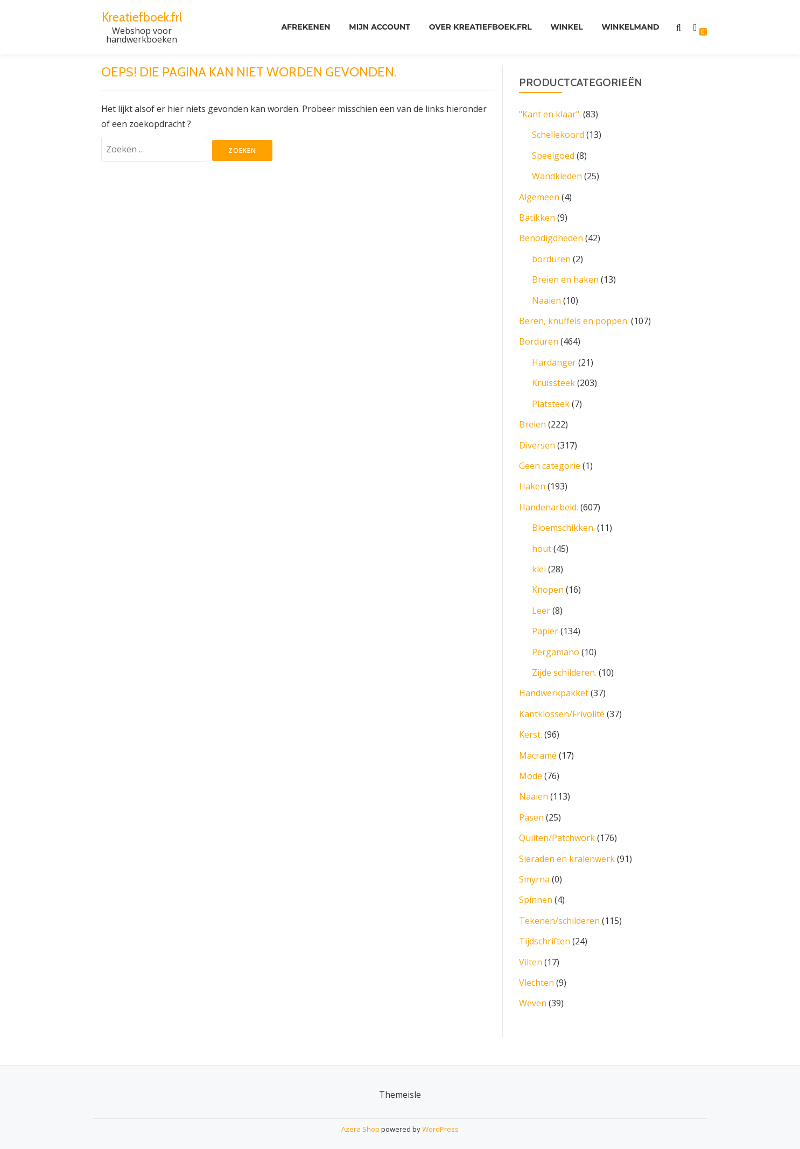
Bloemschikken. (563, 523)
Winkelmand (630, 27)
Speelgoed (553, 155)
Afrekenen (302, 27)
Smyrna (534, 871)
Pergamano (555, 646)
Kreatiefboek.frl (142, 17)
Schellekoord (558, 135)
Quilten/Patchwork (557, 830)
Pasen (531, 810)
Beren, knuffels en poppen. (574, 319)
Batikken (537, 216)
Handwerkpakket (553, 687)
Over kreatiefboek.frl (478, 27)
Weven (532, 994)
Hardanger (554, 360)
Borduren (538, 339)
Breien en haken (565, 278)
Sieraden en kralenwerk (567, 851)
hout (541, 544)
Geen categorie (549, 462)
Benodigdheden (551, 237)
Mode (530, 769)
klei (539, 564)
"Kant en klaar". (550, 114)
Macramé (538, 748)
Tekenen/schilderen (559, 912)
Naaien (546, 298)
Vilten (530, 953)
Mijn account (377, 27)
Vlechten (536, 973)
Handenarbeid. (548, 503)
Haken (532, 482)
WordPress (440, 1119)
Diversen (537, 441)
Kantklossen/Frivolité (562, 707)
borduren (551, 257)
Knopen (548, 585)
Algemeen (539, 196)
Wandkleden (557, 175)
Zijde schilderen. (564, 666)
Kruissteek (553, 380)
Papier (545, 626)
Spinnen (535, 892)
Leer (541, 605)
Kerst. (530, 728)
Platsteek (551, 401)
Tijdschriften (544, 932)
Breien (532, 421)
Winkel (566, 27)
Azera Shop (360, 1119)
